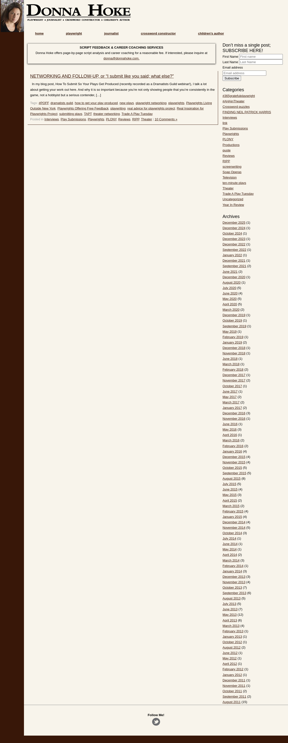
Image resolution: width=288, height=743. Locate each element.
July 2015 (229, 484)
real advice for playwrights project (151, 108)
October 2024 (232, 233)
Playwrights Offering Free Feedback (83, 108)
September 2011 (234, 696)
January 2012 (232, 675)
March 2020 (231, 309)
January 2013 (232, 636)
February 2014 (233, 566)
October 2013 (232, 587)
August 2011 (232, 702)
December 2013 (234, 577)
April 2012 (230, 664)
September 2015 (234, 473)
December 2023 (234, 239)
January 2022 (232, 255)
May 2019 (230, 331)
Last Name (230, 62)
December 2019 (234, 315)
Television (230, 177)
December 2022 (234, 244)
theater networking (106, 114)
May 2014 (230, 549)
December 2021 (234, 260)
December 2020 (234, 277)
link (225, 123)
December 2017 (234, 375)
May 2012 (230, 658)
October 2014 (232, 533)
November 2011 (234, 686)
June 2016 (230, 424)
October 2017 (232, 386)
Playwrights (96, 119)
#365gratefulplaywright (239, 96)
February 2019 (233, 337)
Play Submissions (73, 119)
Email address (233, 67)
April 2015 (230, 500)
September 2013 (234, 593)
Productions (231, 145)
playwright (74, 33)
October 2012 (232, 642)
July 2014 (229, 538)
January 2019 (232, 342)
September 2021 (234, 266)
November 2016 (234, 418)
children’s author (211, 33)
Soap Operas (232, 172)
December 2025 (234, 222)
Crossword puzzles (236, 107)
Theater (146, 119)
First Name (230, 56)
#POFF (44, 103)
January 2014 (232, 571)
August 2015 (232, 478)
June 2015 (230, 489)
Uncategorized (233, 199)
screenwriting (232, 166)
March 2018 (231, 364)
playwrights (176, 103)
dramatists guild (61, 103)
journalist (111, 33)
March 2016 (231, 440)
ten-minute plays (234, 183)
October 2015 (232, 468)
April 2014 (230, 555)
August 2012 (232, 647)
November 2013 (234, 582)
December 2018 (234, 348)
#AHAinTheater (234, 101)
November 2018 (234, 353)
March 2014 (231, 560)
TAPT (88, 114)
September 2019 (234, 326)
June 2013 (230, 609)
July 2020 (229, 288)
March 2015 (231, 506)
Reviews (124, 119)
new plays (127, 103)
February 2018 (233, 369)
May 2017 (230, 397)
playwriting (117, 108)
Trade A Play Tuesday (137, 114)
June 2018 (230, 359)
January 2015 (232, 517)
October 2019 (232, 320)
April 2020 (230, 304)
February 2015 (233, 511)
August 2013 (232, 598)
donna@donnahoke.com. (121, 58)
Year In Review (233, 205)
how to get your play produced (96, 103)
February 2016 (233, 446)
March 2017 (231, 402)
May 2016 (230, 429)
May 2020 (230, 299)
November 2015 (234, 462)
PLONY (111, 119)
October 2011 (232, 691)
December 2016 (234, 413)
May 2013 (230, 614)
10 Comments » (166, 119)
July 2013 (229, 604)
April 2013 (230, 620)
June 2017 (230, 391)
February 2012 (233, 669)
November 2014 (234, 527)
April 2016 (230, 435)
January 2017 (232, 408)
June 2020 (230, 293)
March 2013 (231, 626)
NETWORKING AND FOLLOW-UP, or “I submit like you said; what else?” (102, 76)
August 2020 (232, 282)
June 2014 (230, 544)
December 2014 (234, 522)
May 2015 (230, 495)
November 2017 (234, 380)
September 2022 (234, 250)
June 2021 (230, 271)
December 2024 (234, 228)
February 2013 (233, 631)
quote (227, 150)
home (39, 33)
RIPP (135, 119)
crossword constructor (158, 33)
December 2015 (234, 457)
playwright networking (151, 103)
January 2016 (232, 451)
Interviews (51, 119)
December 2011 (234, 680)
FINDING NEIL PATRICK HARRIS (247, 112)
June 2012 (230, 653)
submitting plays (70, 114)
